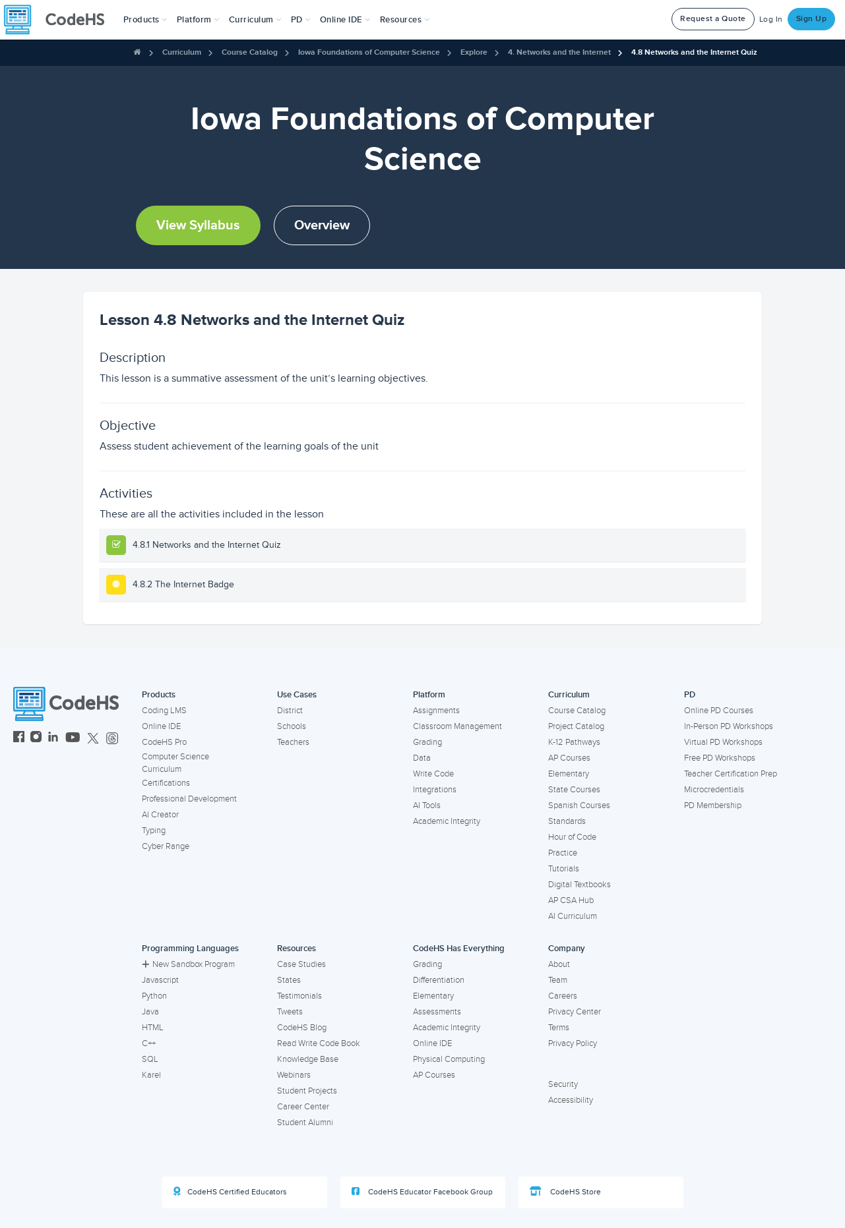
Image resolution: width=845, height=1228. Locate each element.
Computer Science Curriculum (175, 763)
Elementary (568, 774)
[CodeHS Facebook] (18, 738)
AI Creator (160, 814)
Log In (771, 19)
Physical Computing (449, 1059)
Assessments (437, 1012)
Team (557, 980)
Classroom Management (457, 726)
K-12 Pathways (574, 742)
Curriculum (181, 52)
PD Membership (712, 805)
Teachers (293, 742)
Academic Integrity (446, 821)
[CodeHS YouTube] (72, 738)
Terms (558, 1027)
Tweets (290, 1012)
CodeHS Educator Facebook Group (422, 1191)
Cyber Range (165, 846)
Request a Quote (713, 19)
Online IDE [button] (345, 20)
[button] (145, 20)
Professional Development (189, 799)
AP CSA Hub (571, 900)
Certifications (166, 783)
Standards (567, 821)
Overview (322, 225)
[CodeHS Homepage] (59, 20)
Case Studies (301, 964)
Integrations (434, 789)
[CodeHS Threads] (112, 738)
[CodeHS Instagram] (36, 738)
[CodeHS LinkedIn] (53, 738)
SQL (150, 1059)
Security (563, 1084)
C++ (149, 1043)
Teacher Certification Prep (730, 774)
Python (154, 996)
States (289, 980)
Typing (154, 830)
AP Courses (569, 758)
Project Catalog (576, 726)
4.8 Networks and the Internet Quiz (694, 52)
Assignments (436, 710)
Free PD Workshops (719, 758)
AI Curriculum (572, 916)
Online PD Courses (718, 710)
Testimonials (299, 996)
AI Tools (427, 805)
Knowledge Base (307, 1059)
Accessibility (570, 1100)
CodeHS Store (565, 1191)
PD (689, 694)
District (290, 710)
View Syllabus (198, 225)
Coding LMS (164, 710)
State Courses (574, 789)
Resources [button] (405, 20)
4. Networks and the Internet (559, 52)
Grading (427, 742)
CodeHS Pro (164, 742)
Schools (291, 726)
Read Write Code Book (318, 1043)
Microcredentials (714, 789)
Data (422, 758)
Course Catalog (250, 52)
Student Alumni (305, 1122)
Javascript (160, 980)
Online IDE (161, 726)
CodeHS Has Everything (459, 948)
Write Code (433, 774)
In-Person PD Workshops (728, 726)
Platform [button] (198, 20)
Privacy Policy (572, 1043)
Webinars (294, 1075)
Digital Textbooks (579, 884)
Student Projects (307, 1091)
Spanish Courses (579, 805)
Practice (562, 853)
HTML (153, 1027)
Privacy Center (574, 1012)
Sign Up (811, 19)
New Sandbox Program (188, 964)
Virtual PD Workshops (723, 742)
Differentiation (438, 980)
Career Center (303, 1106)
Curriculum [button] (255, 20)
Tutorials (563, 868)
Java (150, 1012)
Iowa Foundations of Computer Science (369, 52)
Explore (473, 52)
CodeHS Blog (302, 1027)
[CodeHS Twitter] (93, 738)
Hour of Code (572, 837)
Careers (562, 996)
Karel (151, 1075)
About (559, 964)
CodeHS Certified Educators (230, 1191)
